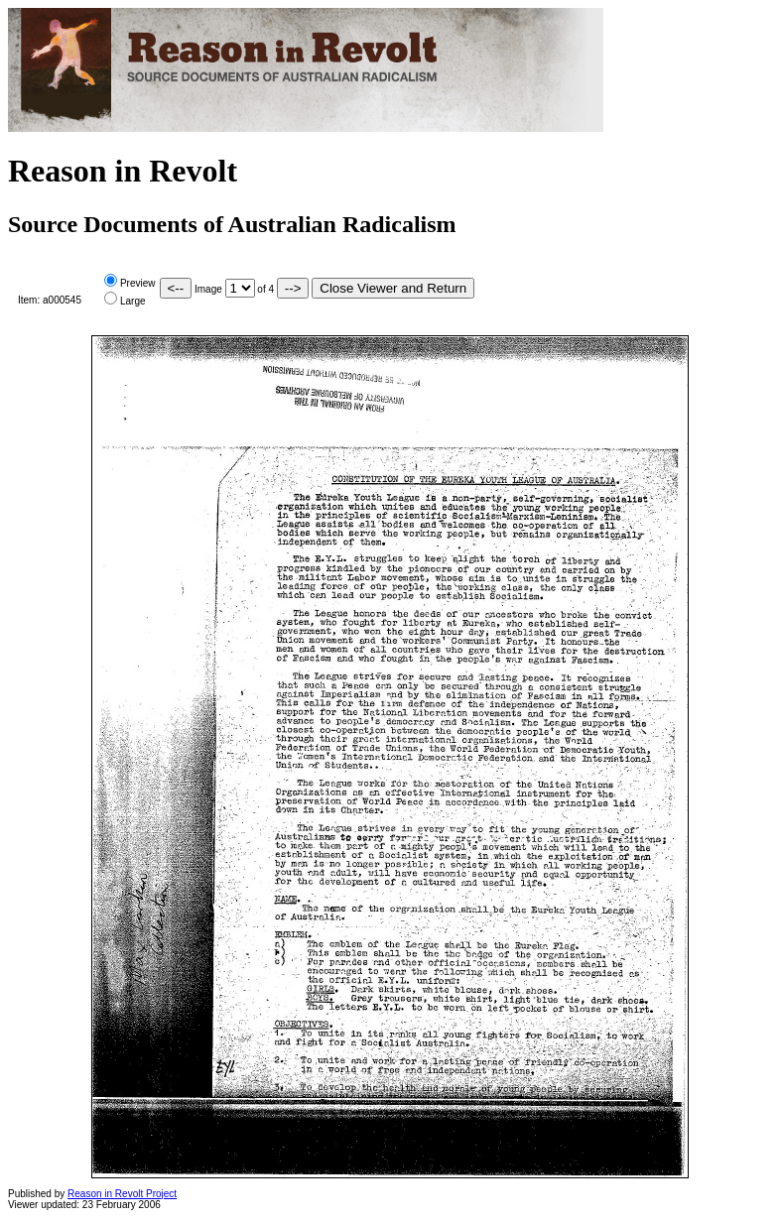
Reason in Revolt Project (122, 1193)
